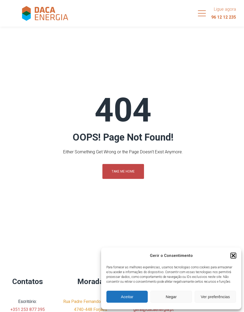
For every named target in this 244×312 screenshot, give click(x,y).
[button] (233, 255)
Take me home (123, 171)
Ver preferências (215, 296)
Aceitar (127, 296)
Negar (171, 296)
